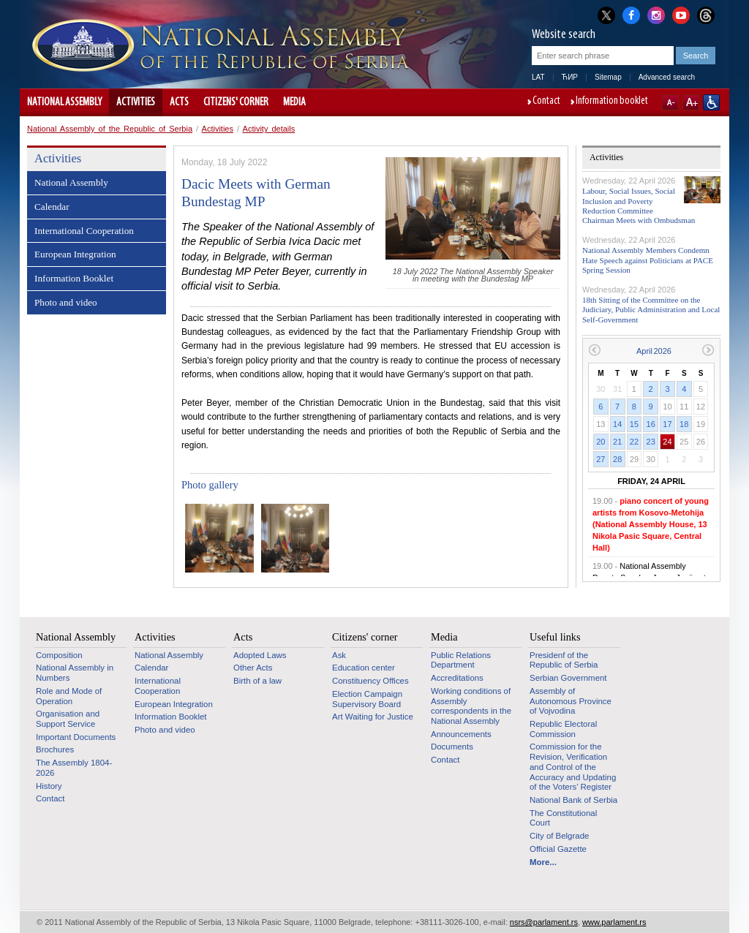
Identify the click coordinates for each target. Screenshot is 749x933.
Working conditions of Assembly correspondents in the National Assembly (471, 706)
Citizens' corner (235, 102)
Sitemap (608, 77)
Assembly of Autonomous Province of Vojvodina (570, 701)
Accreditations (457, 677)
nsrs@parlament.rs (544, 922)
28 (617, 459)
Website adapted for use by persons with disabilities (711, 102)
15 (634, 424)
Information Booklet (73, 278)
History (49, 786)
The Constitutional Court (563, 818)
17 (667, 424)
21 (617, 441)
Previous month (594, 350)
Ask (339, 655)
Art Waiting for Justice (372, 716)
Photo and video (65, 302)
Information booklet (612, 102)
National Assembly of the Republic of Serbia (109, 128)
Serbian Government (568, 677)
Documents (452, 746)
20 (600, 441)
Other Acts (252, 667)
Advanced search (667, 77)
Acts (179, 102)
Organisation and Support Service (67, 718)
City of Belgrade (559, 835)
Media (294, 102)
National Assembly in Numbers (74, 672)
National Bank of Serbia (573, 800)
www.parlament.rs (614, 922)
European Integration (75, 254)
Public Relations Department (461, 660)
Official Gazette (558, 849)
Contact (546, 102)
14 (617, 424)
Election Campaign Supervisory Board (367, 699)
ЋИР (570, 77)
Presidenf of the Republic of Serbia (564, 660)
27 (600, 459)
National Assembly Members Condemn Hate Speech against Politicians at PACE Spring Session (647, 259)
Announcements (461, 734)
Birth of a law (257, 680)
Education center (363, 667)
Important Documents (76, 737)
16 (651, 424)
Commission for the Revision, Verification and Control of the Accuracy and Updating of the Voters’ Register (573, 766)
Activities (135, 102)
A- (670, 102)
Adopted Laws (260, 655)
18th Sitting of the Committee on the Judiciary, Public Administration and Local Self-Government (651, 309)
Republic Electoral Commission (563, 729)
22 (634, 441)
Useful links (555, 637)
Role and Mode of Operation (69, 696)
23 (651, 441)
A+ (690, 102)
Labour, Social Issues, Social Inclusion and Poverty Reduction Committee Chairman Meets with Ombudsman (638, 205)
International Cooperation (84, 230)
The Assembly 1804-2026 (74, 767)
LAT (538, 77)
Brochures (55, 749)
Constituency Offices (370, 680)
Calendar (51, 206)
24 (667, 441)
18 (684, 424)
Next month (708, 350)
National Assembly (64, 102)
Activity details (269, 128)
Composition (59, 655)
